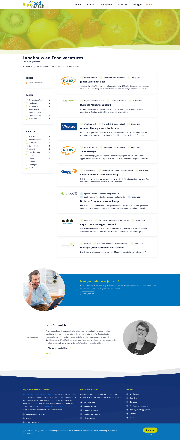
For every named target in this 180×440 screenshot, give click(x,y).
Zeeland (39, 155)
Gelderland (39, 146)
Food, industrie (39, 115)
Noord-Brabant (39, 139)
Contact (133, 414)
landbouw (49, 406)
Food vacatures (28, 394)
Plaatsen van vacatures (139, 406)
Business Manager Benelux (95, 104)
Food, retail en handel (39, 109)
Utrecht (39, 149)
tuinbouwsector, (60, 406)
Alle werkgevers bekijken (58, 348)
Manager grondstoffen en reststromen (102, 247)
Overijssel (39, 143)
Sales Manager (88, 151)
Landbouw (39, 103)
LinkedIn (29, 418)
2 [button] (50, 353)
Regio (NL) (32, 131)
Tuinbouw (39, 119)
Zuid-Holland (39, 136)
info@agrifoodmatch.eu (35, 414)
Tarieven (133, 402)
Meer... (31, 168)
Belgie (150, 5)
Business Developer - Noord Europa (100, 201)
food (73, 406)
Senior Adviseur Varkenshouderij (99, 174)
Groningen (39, 164)
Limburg (39, 158)
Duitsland (147, 5)
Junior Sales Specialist (92, 81)
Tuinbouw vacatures (92, 414)
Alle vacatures (89, 418)
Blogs (132, 418)
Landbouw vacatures (92, 410)
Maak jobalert (88, 294)
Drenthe (39, 161)
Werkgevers (134, 394)
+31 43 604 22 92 (32, 422)
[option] (32, 337)
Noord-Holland (39, 152)
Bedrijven (133, 398)
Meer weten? (27, 433)
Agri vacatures (89, 402)
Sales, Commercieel (36, 83)
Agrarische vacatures (45, 394)
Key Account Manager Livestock (98, 224)
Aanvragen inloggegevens (140, 410)
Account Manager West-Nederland (100, 128)
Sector (29, 94)
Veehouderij (39, 106)
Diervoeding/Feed (39, 100)
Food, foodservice (39, 112)
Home (129, 389)
